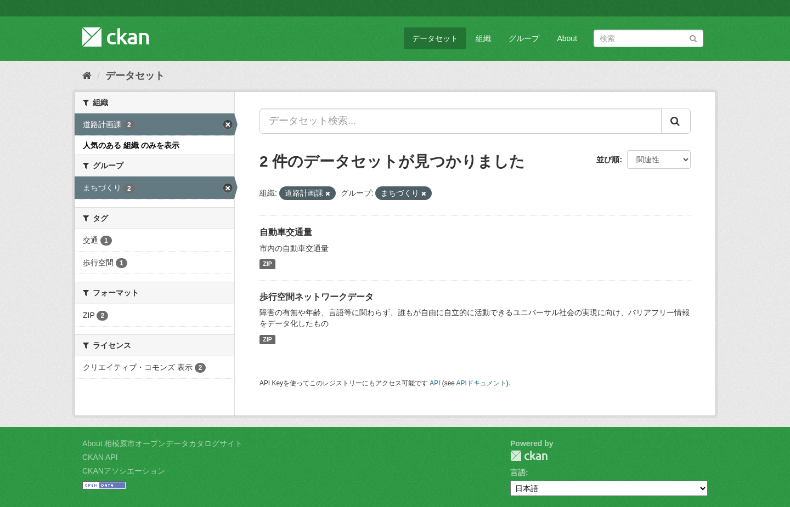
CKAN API (100, 457)
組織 (483, 38)
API (435, 383)
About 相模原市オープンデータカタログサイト (162, 443)
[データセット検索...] (460, 121)
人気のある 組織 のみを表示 (131, 145)
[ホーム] (87, 75)
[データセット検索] (648, 38)
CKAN (529, 456)
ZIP (267, 264)
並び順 (607, 159)
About (567, 38)
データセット (435, 38)
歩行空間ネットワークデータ (316, 296)
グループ (524, 38)
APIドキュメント (481, 383)
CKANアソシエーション (123, 470)
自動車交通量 (285, 232)
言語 (518, 472)
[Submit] (693, 37)
